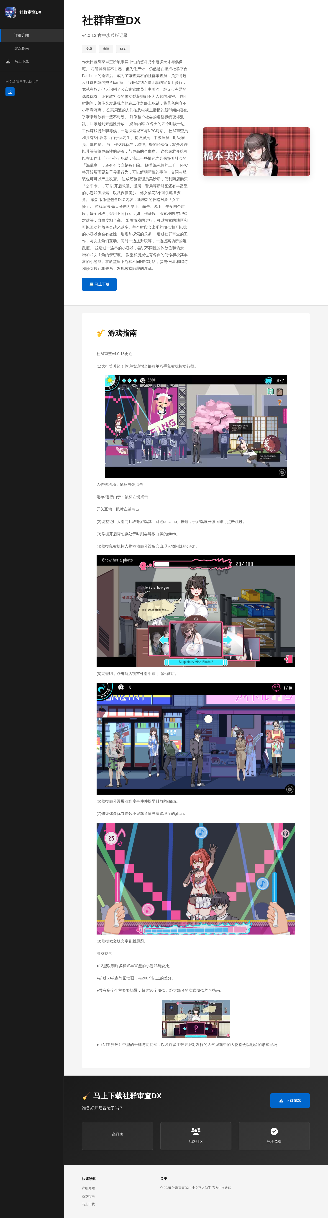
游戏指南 (88, 1196)
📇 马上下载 (99, 284)
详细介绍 (88, 1188)
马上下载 (88, 1204)
